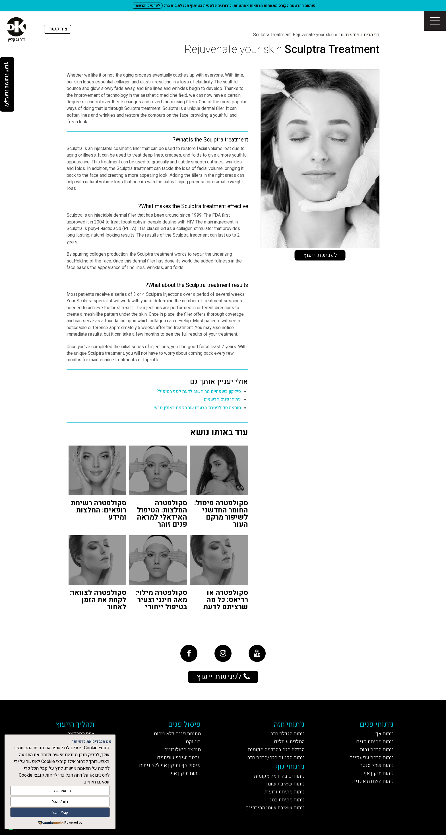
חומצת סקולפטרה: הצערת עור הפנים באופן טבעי (197, 408)
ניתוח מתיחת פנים (375, 742)
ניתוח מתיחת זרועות (285, 792)
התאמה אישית (60, 790)
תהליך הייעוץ (74, 724)
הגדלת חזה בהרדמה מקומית (276, 750)
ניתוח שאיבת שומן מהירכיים (275, 808)
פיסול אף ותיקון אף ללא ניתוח (170, 765)
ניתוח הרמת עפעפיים (371, 758)
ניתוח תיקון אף (379, 773)
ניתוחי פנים (377, 724)
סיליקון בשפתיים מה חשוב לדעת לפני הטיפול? (199, 391)
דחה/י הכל (60, 801)
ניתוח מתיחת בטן (287, 800)
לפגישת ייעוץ (320, 255)
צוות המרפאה (80, 734)
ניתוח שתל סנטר (377, 765)
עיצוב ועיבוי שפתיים (179, 758)
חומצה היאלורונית (182, 750)
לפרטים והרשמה (146, 5)
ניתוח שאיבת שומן (285, 784)
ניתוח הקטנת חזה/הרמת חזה (276, 758)
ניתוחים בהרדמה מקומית (279, 776)
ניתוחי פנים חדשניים (222, 399)
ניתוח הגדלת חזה (287, 734)
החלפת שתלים (289, 742)
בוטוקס (193, 742)
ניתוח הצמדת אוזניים (372, 781)
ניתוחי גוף (290, 766)
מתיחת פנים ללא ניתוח (177, 734)
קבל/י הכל (60, 812)
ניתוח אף (384, 734)
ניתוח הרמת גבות (377, 750)
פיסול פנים (184, 724)
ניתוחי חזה (289, 724)
